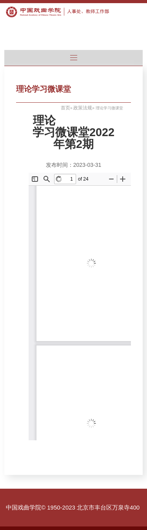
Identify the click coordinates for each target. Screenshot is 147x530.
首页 (65, 108)
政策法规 (82, 108)
